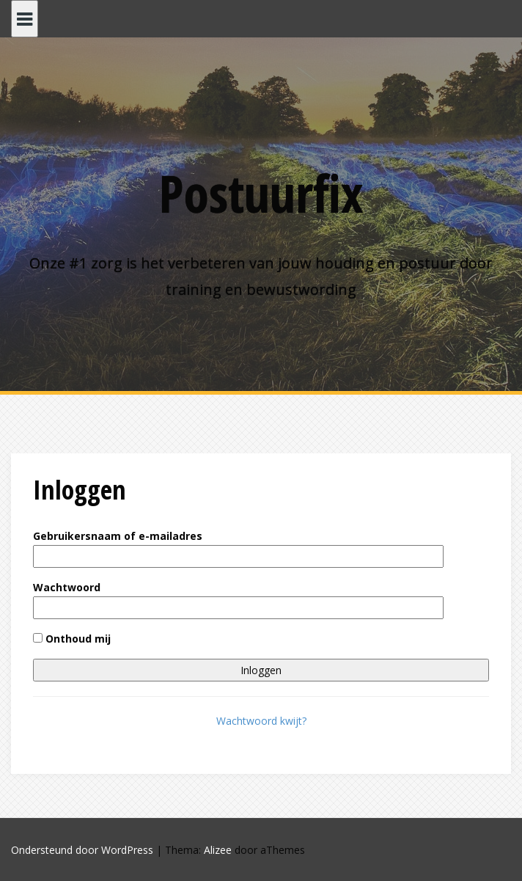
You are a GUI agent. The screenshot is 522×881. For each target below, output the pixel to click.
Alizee (218, 850)
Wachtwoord (66, 587)
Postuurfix (261, 193)
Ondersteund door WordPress (82, 850)
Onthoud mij (72, 639)
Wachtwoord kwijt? (261, 721)
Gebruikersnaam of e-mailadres (117, 536)
